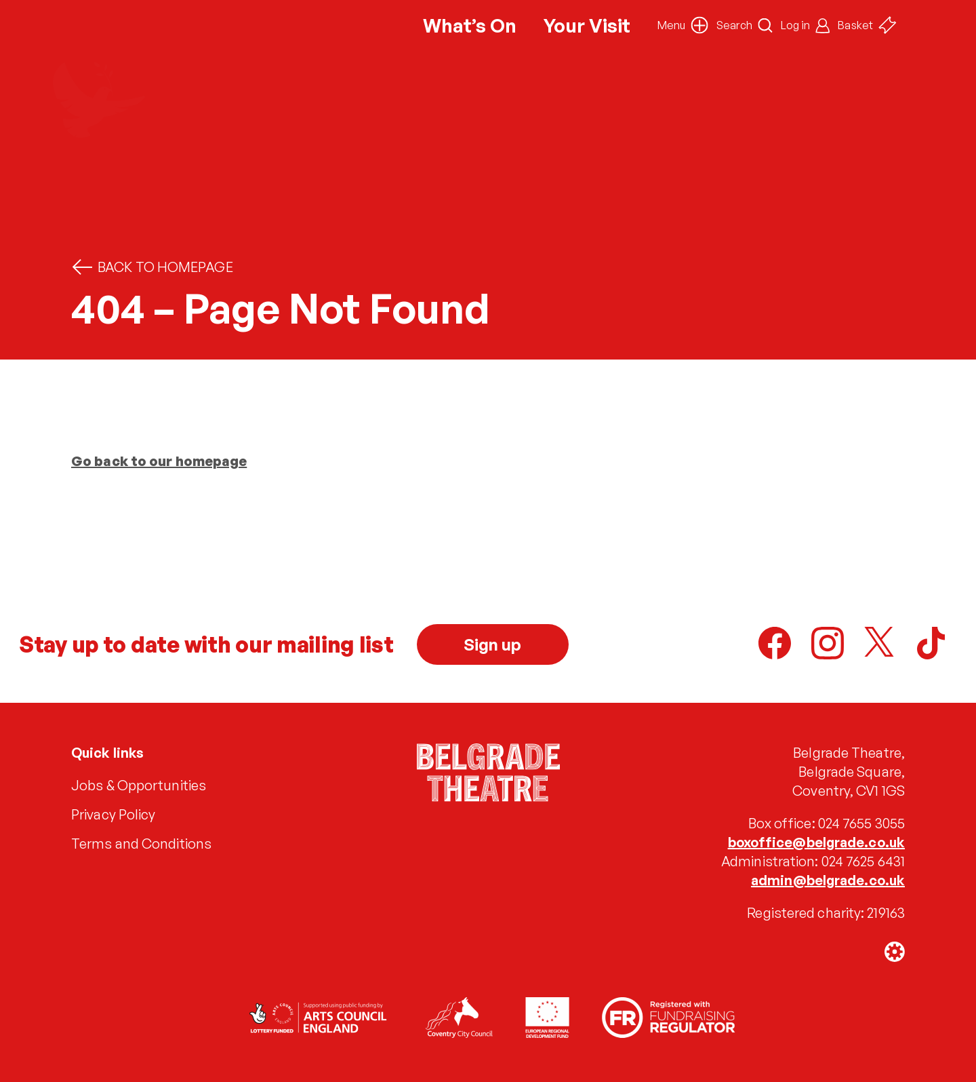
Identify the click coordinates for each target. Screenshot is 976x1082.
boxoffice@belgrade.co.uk (816, 842)
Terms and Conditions (141, 843)
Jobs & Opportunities (138, 785)
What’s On (469, 25)
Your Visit (587, 25)
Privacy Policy (113, 814)
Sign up (493, 644)
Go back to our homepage (159, 460)
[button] (682, 25)
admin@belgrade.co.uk (828, 880)
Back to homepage (152, 266)
